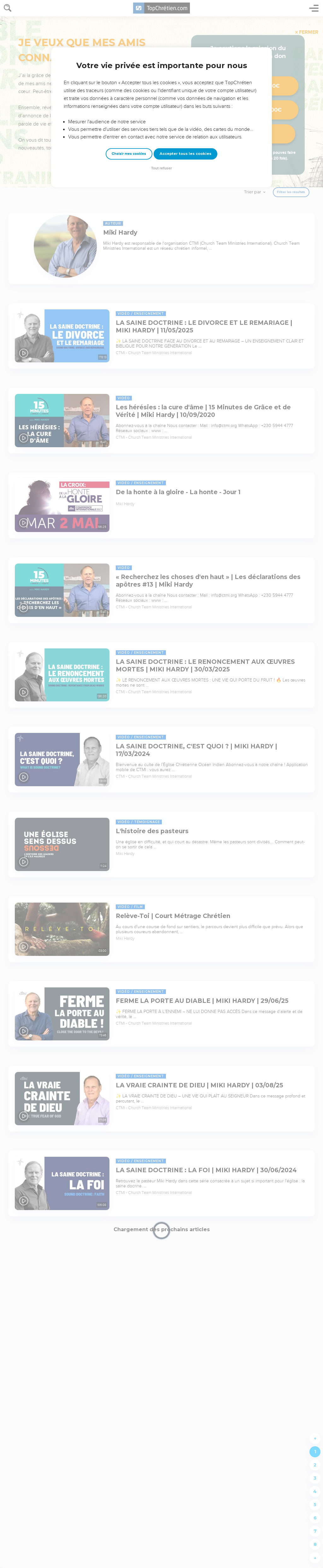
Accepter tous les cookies (185, 153)
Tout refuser (161, 168)
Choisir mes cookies (129, 154)
